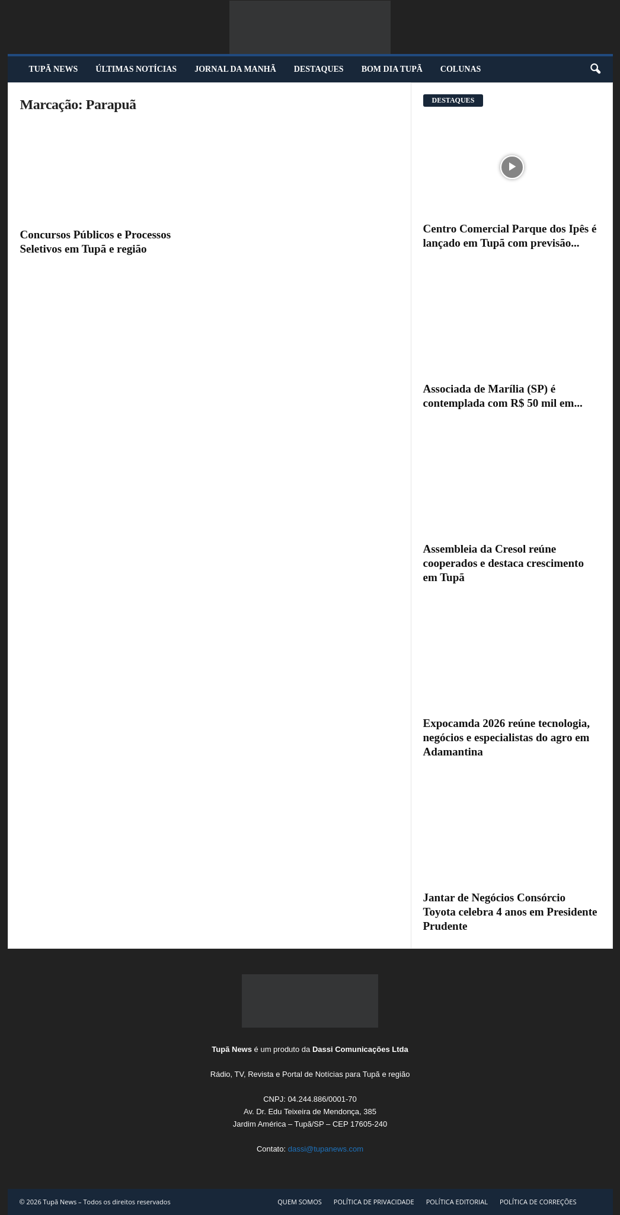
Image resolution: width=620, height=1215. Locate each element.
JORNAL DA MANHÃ (235, 69)
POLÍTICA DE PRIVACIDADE (374, 1201)
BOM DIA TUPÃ (392, 69)
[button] (595, 69)
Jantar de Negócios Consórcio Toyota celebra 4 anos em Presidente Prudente (510, 911)
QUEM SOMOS (299, 1201)
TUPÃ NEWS (53, 69)
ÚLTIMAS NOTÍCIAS (136, 69)
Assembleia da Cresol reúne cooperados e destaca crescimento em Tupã (503, 563)
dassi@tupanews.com (325, 1148)
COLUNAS (460, 69)
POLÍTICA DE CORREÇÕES (538, 1201)
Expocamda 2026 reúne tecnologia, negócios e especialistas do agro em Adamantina (506, 737)
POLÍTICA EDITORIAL (457, 1201)
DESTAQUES (319, 69)
